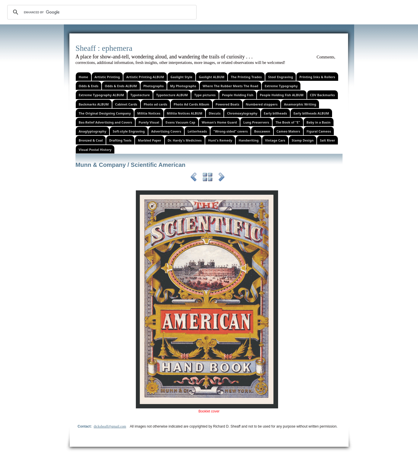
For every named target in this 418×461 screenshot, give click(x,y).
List (207, 178)
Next (221, 178)
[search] (101, 12)
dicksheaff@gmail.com (110, 426)
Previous (193, 178)
